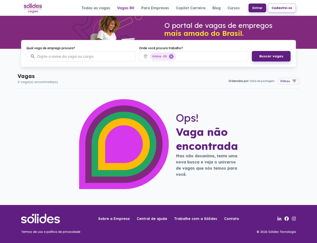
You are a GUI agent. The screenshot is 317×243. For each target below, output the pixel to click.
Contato (231, 218)
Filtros (288, 81)
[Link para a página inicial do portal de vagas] (32, 8)
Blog (216, 8)
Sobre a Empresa (114, 218)
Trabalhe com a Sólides (195, 218)
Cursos (234, 8)
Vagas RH (125, 8)
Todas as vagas (95, 8)
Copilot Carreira (190, 8)
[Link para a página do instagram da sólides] (294, 219)
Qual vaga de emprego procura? (50, 48)
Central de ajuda (152, 218)
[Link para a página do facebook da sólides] (286, 218)
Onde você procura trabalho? (161, 48)
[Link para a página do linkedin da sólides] (279, 219)
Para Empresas (155, 8)
